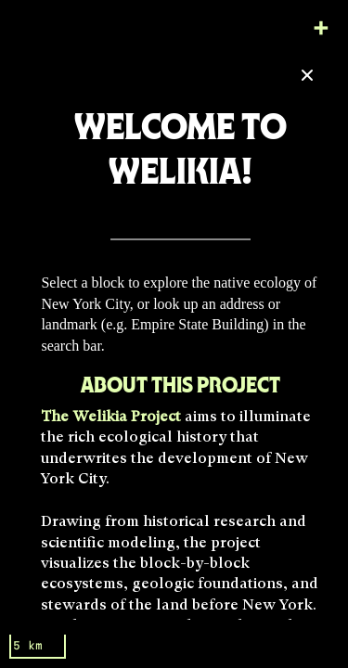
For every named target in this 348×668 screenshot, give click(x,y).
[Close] (307, 75)
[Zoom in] (320, 27)
